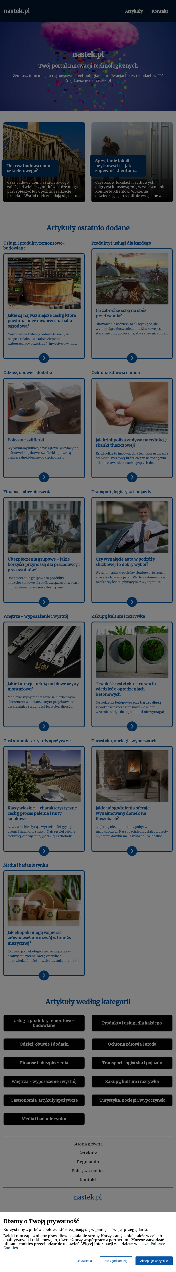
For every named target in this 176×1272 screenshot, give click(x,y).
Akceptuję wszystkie (154, 1261)
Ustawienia (84, 1261)
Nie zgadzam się (115, 1261)
